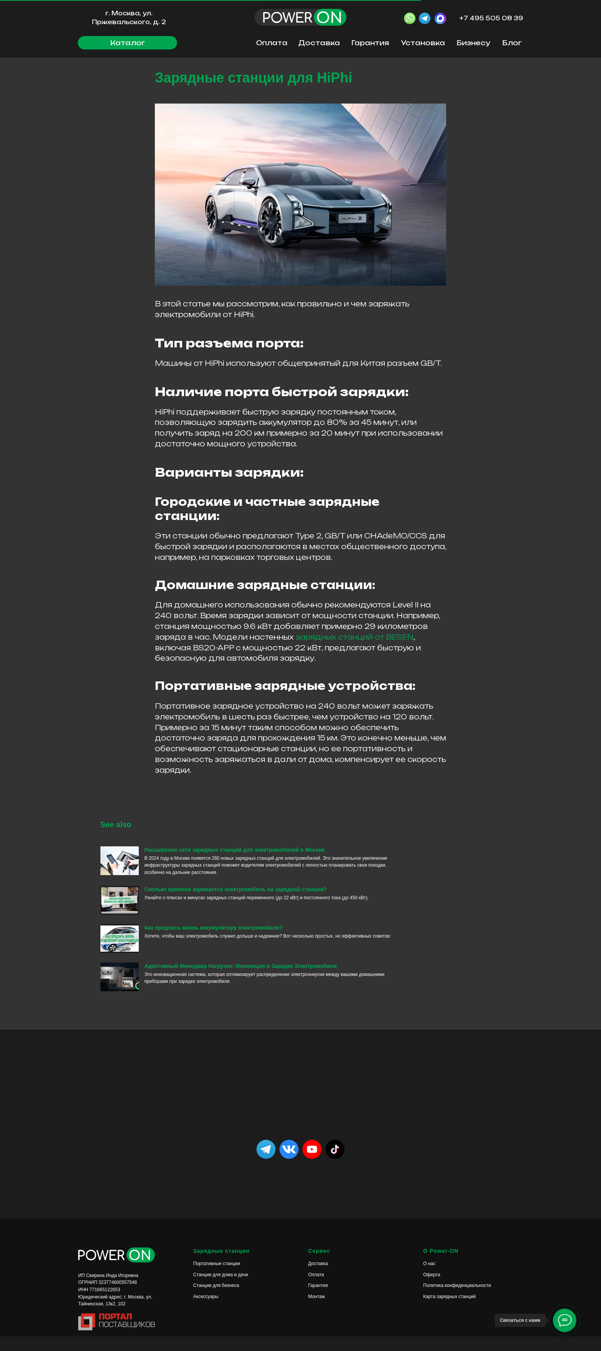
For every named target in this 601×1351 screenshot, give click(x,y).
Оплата (271, 43)
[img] (335, 1164)
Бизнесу (473, 43)
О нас (429, 1278)
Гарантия (370, 43)
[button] (127, 42)
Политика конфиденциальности (457, 1300)
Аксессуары (205, 1311)
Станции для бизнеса (216, 1300)
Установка (423, 43)
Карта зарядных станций (449, 1311)
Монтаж (316, 1311)
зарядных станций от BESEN (355, 644)
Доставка (319, 43)
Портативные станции (216, 1278)
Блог (512, 43)
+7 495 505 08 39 (491, 18)
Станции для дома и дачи (220, 1289)
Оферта (431, 1289)
